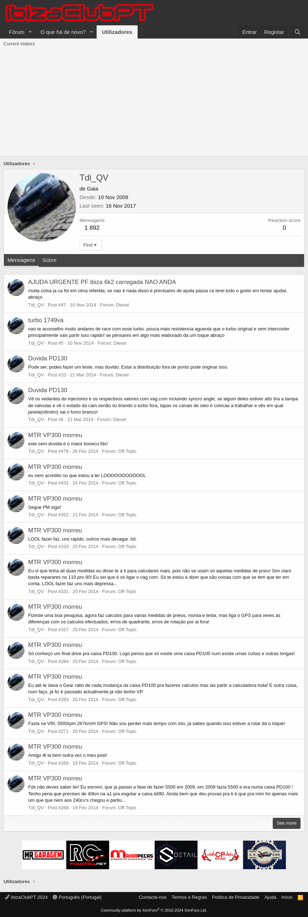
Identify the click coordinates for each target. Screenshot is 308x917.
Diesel (122, 305)
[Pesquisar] (297, 32)
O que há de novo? (63, 32)
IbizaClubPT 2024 (26, 897)
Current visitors (19, 43)
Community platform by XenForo (154, 910)
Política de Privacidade (235, 897)
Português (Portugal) (77, 897)
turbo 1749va (45, 320)
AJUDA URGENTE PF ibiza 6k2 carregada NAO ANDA (102, 282)
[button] (30, 32)
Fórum (16, 32)
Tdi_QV (36, 305)
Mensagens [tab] (21, 260)
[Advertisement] (154, 103)
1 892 (92, 227)
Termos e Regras (189, 897)
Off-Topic (127, 451)
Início (286, 897)
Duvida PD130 (47, 358)
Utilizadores (117, 32)
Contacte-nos (152, 897)
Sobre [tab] (49, 260)
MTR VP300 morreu (55, 435)
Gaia (92, 189)
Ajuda (270, 897)
